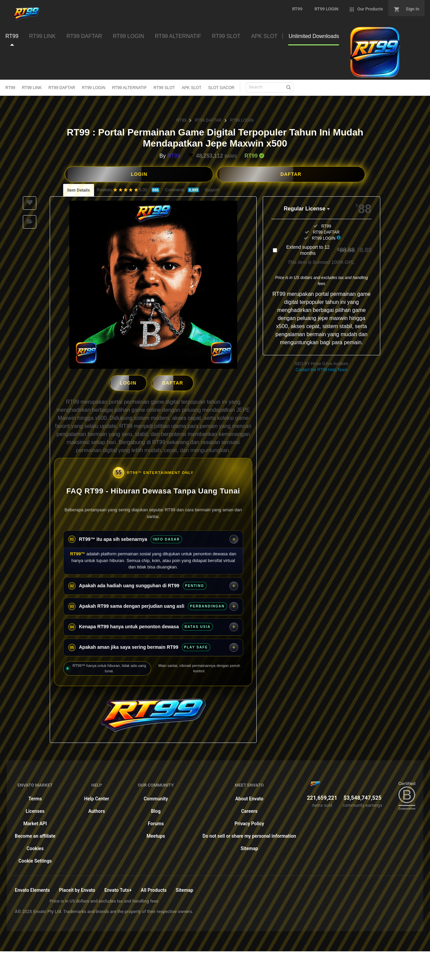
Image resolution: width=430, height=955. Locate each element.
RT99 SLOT (164, 87)
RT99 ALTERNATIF (129, 87)
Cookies (35, 846)
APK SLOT (192, 87)
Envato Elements (32, 888)
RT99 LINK (32, 87)
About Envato (249, 797)
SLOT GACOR (221, 87)
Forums (156, 822)
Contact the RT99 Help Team (321, 369)
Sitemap (249, 846)
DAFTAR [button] (291, 174)
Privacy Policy (249, 822)
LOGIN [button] (139, 174)
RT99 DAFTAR (61, 87)
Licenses (35, 809)
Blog (156, 809)
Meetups (155, 834)
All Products (154, 888)
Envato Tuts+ (118, 888)
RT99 (10, 87)
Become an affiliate (35, 834)
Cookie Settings (35, 859)
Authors (96, 809)
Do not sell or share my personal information (249, 834)
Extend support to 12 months (329, 250)
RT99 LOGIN (93, 87)
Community (156, 797)
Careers (249, 809)
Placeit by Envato (77, 888)
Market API (35, 822)
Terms (35, 797)
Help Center (96, 797)
